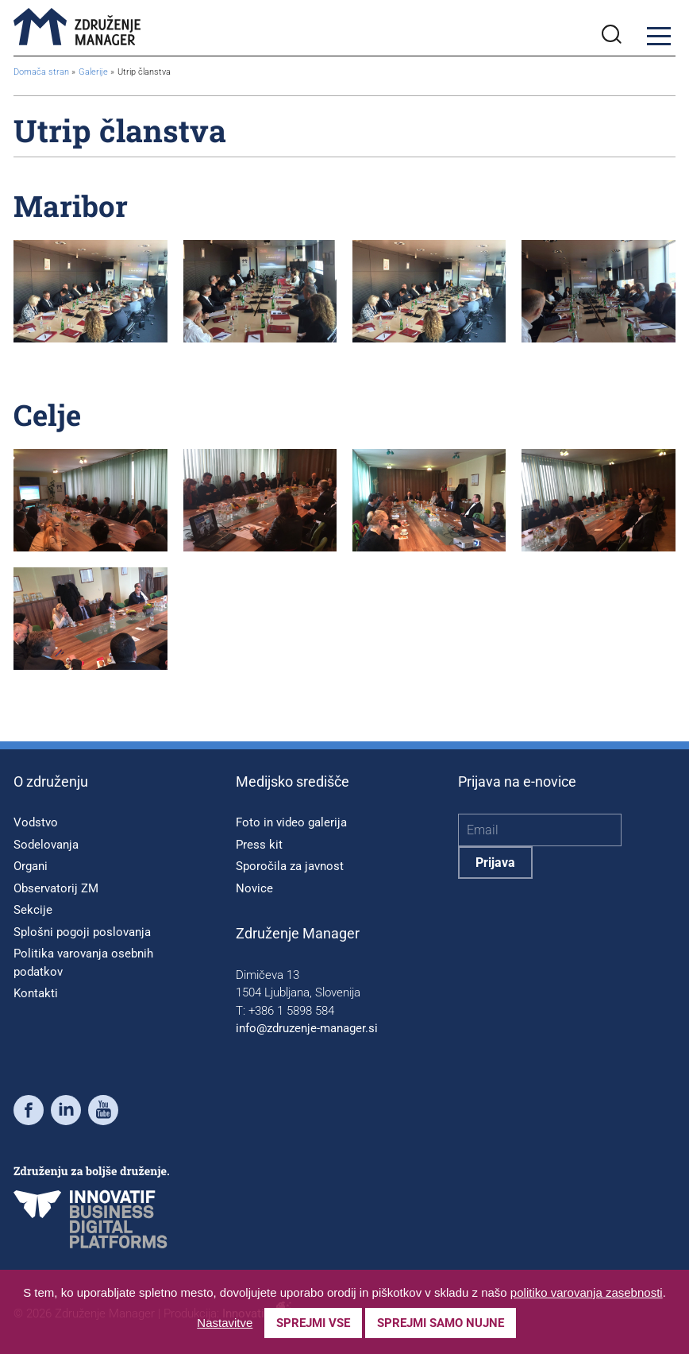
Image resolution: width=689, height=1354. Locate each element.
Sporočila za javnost (290, 866)
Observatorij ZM (55, 888)
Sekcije (32, 910)
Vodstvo (35, 822)
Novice (254, 888)
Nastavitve (224, 1322)
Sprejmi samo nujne (440, 1323)
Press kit (259, 845)
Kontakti (35, 993)
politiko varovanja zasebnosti (586, 1292)
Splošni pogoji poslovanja (82, 932)
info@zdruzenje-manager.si (307, 1028)
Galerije (94, 72)
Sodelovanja (46, 845)
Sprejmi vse (313, 1323)
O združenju (50, 781)
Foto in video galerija (291, 822)
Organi (30, 866)
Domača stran (41, 72)
